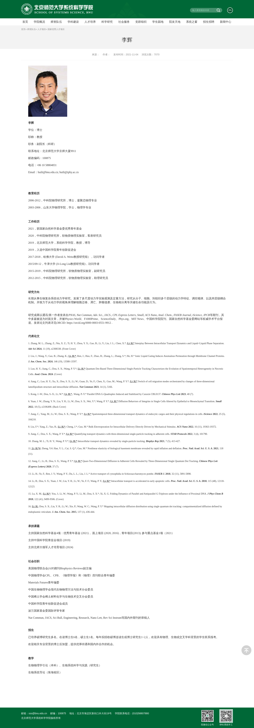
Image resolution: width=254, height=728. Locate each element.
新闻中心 (225, 21)
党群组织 (141, 21)
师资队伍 (31, 29)
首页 (23, 29)
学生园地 (158, 21)
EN (230, 10)
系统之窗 (191, 21)
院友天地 (174, 21)
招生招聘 (208, 21)
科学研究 (107, 21)
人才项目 (41, 29)
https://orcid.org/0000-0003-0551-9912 (89, 322)
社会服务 (124, 21)
